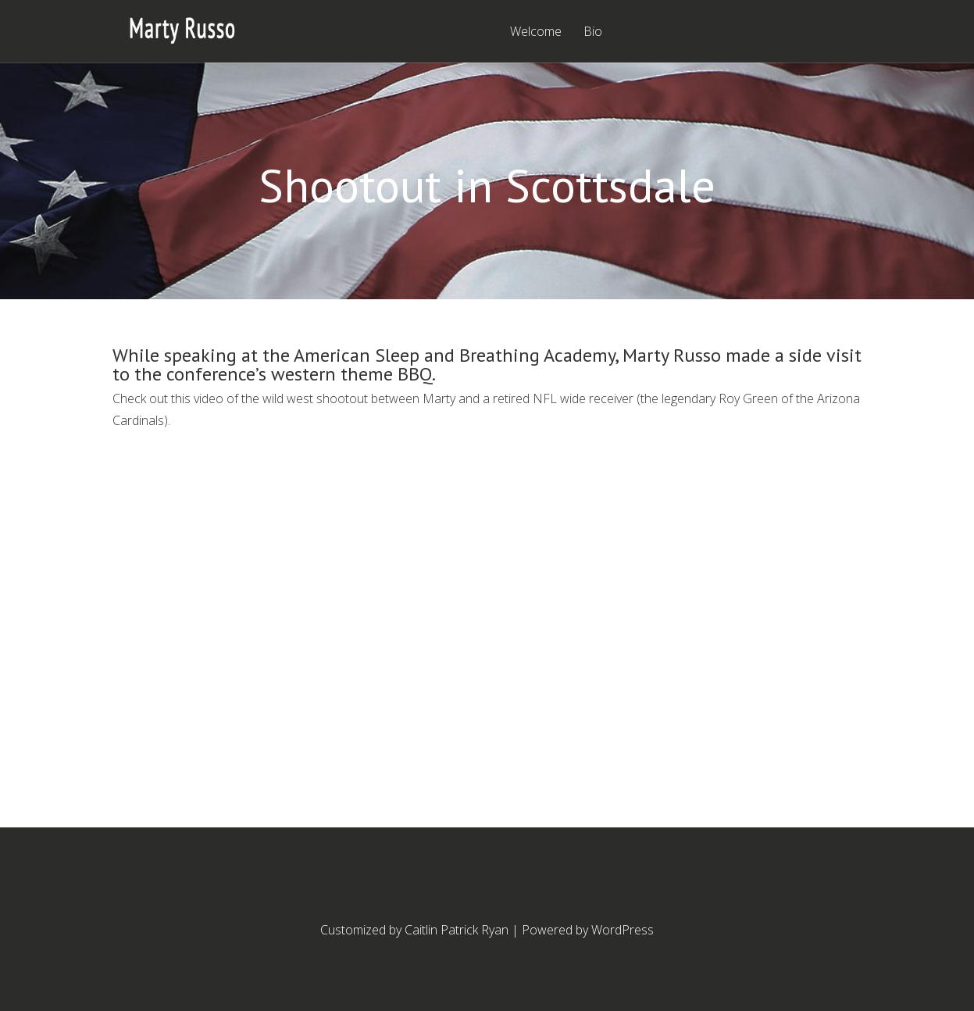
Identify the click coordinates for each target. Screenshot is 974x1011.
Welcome (536, 32)
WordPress (622, 929)
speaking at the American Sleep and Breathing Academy (389, 355)
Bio (592, 32)
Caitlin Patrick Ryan (456, 929)
